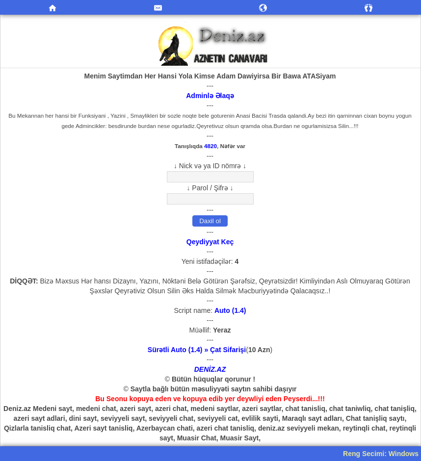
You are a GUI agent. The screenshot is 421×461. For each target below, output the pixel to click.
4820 (210, 146)
